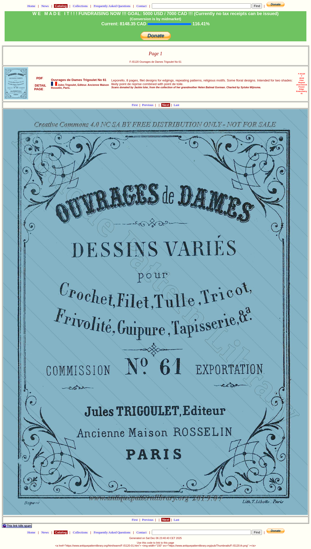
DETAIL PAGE (39, 87)
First (135, 105)
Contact (141, 6)
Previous (148, 105)
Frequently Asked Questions (112, 6)
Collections (80, 6)
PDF (39, 78)
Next (165, 105)
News (45, 6)
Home (31, 6)
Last (176, 105)
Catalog (61, 6)
